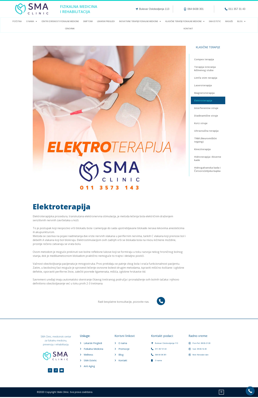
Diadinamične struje (206, 115)
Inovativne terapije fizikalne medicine (140, 21)
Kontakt (188, 28)
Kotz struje (200, 123)
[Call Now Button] (250, 391)
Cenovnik (70, 28)
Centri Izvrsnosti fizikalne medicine (60, 21)
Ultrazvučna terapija (206, 130)
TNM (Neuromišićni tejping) (205, 140)
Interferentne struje (206, 108)
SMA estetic (215, 21)
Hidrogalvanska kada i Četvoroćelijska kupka (207, 169)
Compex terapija (204, 59)
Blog (241, 21)
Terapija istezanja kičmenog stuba (205, 68)
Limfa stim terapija (205, 77)
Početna (17, 21)
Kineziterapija (202, 149)
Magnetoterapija (204, 92)
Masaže (229, 21)
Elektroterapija (203, 100)
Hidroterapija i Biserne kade (207, 158)
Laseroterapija (203, 85)
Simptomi (88, 21)
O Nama (31, 21)
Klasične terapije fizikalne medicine (185, 21)
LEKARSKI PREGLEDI (106, 21)
